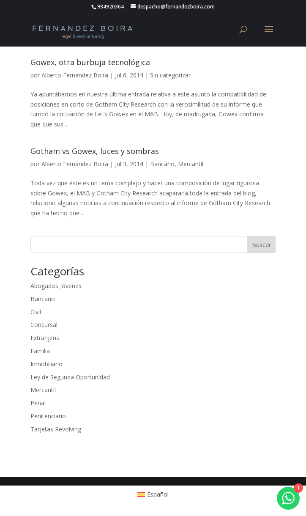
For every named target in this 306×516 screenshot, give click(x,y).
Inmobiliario (46, 364)
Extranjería (45, 338)
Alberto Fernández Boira (74, 75)
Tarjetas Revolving (55, 429)
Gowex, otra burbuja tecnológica (90, 62)
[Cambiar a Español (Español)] (153, 494)
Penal (38, 403)
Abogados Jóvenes (56, 286)
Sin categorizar (170, 75)
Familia (40, 351)
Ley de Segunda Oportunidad (70, 377)
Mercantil (190, 164)
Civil (35, 312)
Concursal (43, 325)
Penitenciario (48, 416)
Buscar (261, 245)
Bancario (162, 164)
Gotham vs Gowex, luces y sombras (94, 151)
